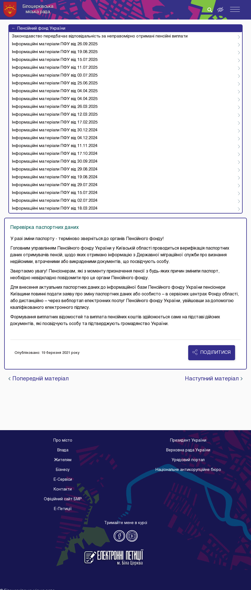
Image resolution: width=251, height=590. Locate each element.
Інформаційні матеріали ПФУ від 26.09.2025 (54, 44)
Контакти (63, 489)
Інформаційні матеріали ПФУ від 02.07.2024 (54, 201)
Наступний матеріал (214, 379)
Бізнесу (63, 470)
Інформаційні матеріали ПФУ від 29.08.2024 (54, 169)
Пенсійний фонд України (38, 28)
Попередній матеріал (38, 379)
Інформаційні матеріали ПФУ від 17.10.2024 (54, 154)
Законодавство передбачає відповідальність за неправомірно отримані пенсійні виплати (100, 36)
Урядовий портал (188, 460)
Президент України (188, 440)
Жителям (62, 460)
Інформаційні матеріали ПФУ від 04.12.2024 (54, 138)
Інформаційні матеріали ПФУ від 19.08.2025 (54, 52)
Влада (62, 450)
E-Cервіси (63, 480)
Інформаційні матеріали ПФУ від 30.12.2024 (54, 130)
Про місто (62, 440)
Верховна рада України (188, 450)
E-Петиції (63, 509)
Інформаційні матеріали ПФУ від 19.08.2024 (54, 177)
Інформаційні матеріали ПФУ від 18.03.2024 (54, 208)
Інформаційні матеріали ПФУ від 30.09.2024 (54, 162)
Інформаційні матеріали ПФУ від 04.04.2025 (54, 91)
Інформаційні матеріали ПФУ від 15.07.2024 (54, 193)
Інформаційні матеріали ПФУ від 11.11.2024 (54, 146)
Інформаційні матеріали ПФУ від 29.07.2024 (54, 185)
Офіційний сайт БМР (63, 499)
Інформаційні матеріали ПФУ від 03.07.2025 (54, 75)
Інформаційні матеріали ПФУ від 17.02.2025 (54, 122)
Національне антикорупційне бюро (188, 470)
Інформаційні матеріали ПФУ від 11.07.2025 (54, 68)
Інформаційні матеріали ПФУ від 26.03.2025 (54, 107)
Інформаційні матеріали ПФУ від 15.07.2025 (54, 60)
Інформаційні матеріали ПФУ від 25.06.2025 (54, 83)
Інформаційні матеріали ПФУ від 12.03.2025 (54, 115)
